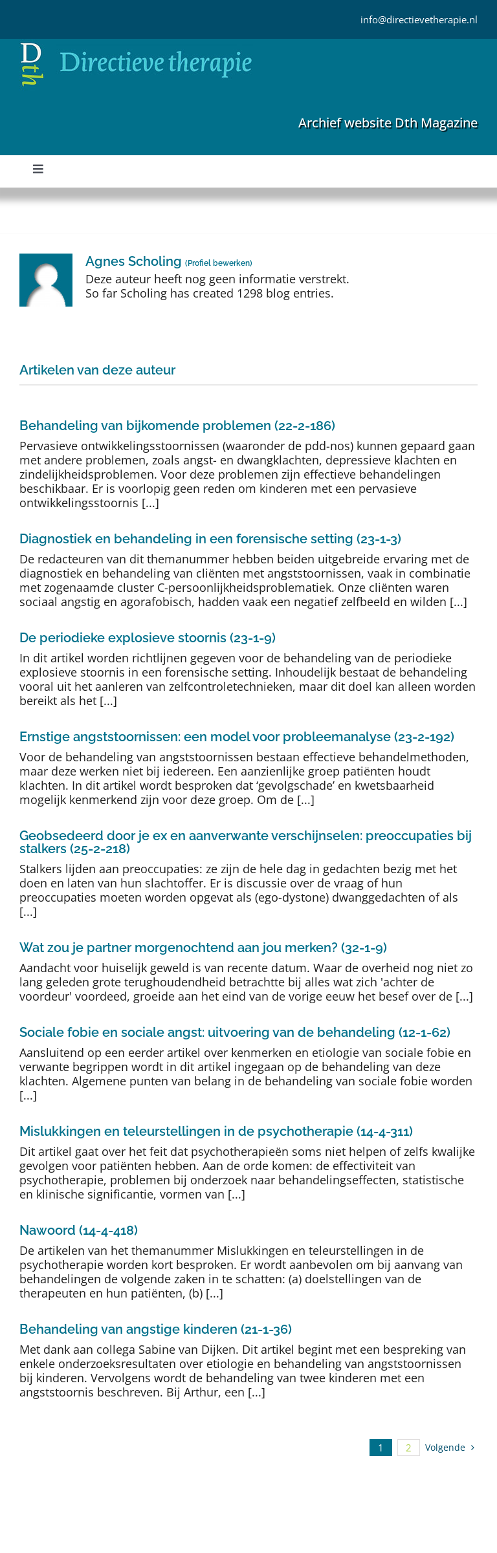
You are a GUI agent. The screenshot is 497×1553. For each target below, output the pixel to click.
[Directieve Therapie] (136, 44)
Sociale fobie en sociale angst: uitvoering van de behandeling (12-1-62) (234, 1032)
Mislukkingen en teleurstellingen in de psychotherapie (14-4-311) (216, 1131)
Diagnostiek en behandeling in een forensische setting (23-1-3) (210, 539)
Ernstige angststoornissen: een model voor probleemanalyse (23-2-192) (236, 736)
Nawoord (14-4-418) (78, 1230)
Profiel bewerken (219, 263)
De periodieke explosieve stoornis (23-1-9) (147, 638)
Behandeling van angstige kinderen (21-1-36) (155, 1329)
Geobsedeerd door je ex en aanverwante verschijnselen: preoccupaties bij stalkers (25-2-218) (245, 842)
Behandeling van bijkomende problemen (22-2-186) (177, 425)
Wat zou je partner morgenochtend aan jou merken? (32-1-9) (203, 947)
